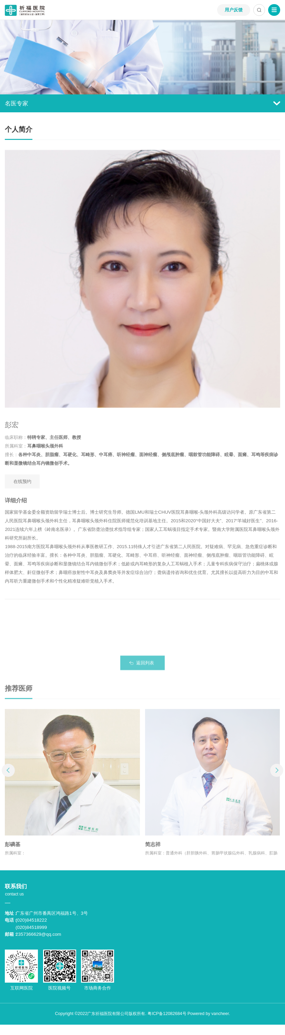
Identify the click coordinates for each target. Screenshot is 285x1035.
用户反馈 (234, 9)
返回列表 (145, 666)
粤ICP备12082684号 (166, 1013)
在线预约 (22, 485)
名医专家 (142, 103)
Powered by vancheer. (208, 1013)
